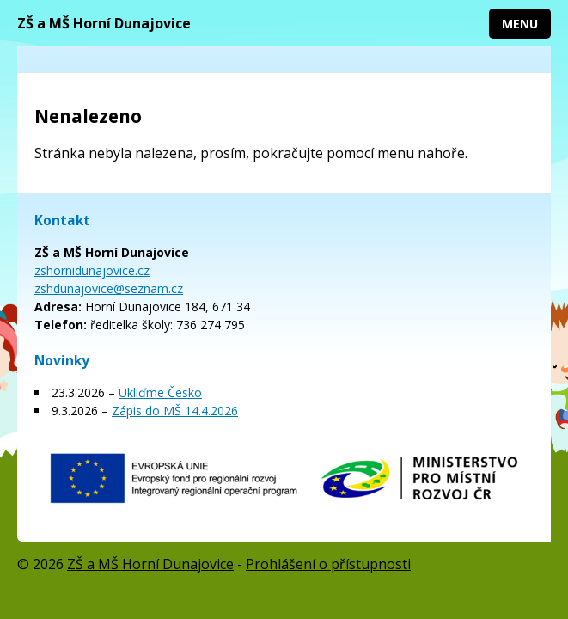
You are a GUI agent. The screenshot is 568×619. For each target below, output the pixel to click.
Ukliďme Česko (160, 392)
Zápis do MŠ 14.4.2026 (175, 410)
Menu (520, 23)
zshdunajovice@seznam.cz (108, 288)
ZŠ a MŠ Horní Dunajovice (104, 23)
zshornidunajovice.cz (92, 270)
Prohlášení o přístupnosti (328, 564)
